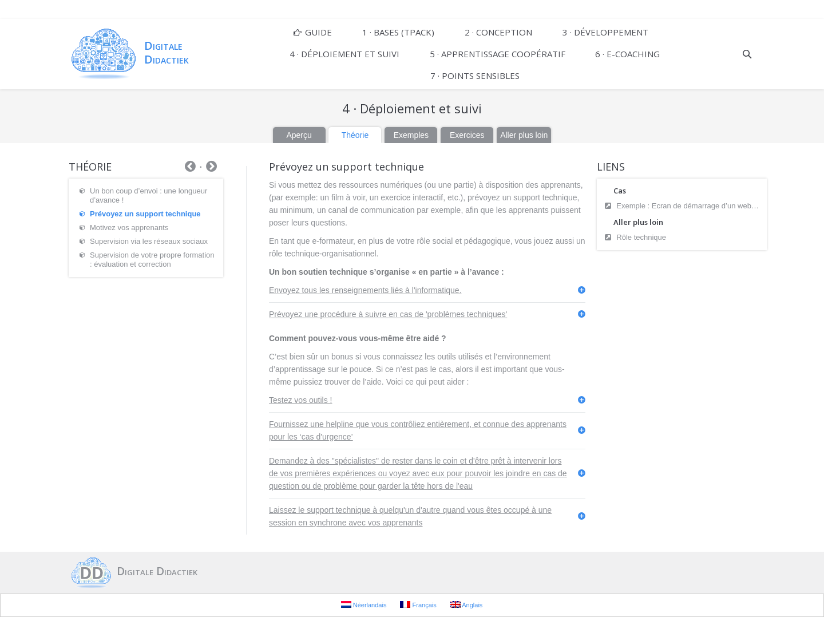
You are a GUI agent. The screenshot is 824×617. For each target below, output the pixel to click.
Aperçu (298, 135)
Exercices (467, 135)
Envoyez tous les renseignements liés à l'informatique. (365, 290)
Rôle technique (641, 237)
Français (418, 604)
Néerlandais (364, 604)
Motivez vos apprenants (129, 227)
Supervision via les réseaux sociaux (149, 241)
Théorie (355, 135)
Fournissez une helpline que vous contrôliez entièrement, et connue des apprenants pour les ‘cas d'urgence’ (417, 430)
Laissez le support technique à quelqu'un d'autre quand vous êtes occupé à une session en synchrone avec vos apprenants (410, 516)
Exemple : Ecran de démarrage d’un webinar (688, 205)
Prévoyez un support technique (145, 213)
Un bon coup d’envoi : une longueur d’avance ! (148, 195)
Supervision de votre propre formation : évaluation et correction (152, 259)
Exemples (411, 135)
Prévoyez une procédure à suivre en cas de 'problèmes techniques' (388, 314)
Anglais (466, 604)
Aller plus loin (524, 135)
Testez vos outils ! (300, 400)
